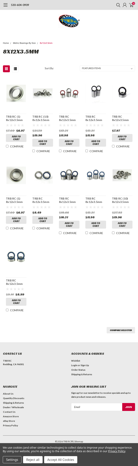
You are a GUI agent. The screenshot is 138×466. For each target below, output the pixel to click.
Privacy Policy (10, 425)
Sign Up (85, 365)
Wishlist (75, 360)
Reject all (32, 460)
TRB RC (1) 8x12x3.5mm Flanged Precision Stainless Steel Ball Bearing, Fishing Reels (16, 200)
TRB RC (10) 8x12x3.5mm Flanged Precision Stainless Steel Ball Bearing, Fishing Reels (122, 200)
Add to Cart (16, 138)
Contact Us (9, 411)
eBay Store (9, 420)
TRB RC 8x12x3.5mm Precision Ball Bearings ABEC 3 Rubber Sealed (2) (122, 118)
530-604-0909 (20, 5)
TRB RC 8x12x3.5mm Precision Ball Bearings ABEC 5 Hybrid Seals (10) (69, 200)
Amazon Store (11, 416)
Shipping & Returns (81, 374)
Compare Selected (121, 330)
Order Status (78, 369)
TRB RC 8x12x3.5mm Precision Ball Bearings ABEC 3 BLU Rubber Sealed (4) (16, 282)
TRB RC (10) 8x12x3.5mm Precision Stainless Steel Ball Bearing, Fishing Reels (42, 118)
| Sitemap (78, 441)
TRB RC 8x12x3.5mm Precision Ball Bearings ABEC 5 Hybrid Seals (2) (42, 200)
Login (74, 365)
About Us (8, 393)
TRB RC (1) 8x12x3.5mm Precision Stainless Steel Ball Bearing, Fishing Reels (16, 118)
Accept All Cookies (60, 460)
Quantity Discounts (13, 398)
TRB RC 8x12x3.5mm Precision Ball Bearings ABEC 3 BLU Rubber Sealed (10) (95, 200)
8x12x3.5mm (46, 43)
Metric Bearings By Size (24, 43)
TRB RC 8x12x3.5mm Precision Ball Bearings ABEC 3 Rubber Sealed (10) (95, 118)
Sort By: (49, 68)
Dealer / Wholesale (13, 407)
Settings (12, 460)
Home (6, 43)
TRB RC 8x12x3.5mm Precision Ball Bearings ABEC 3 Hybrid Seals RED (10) (69, 118)
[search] (117, 5)
